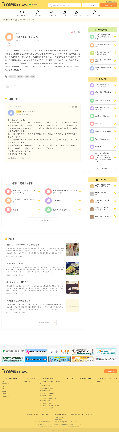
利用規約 (89, 415)
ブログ (64, 13)
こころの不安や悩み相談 (46, 408)
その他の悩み (5, 396)
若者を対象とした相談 (46, 396)
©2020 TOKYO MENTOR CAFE (59, 430)
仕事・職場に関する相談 (46, 388)
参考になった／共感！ (18, 158)
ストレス (12, 76)
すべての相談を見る (42, 220)
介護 (3, 386)
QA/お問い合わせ (32, 415)
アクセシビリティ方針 (76, 415)
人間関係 (4, 394)
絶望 (27, 76)
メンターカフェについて (95, 13)
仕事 (3, 381)
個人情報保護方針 (60, 415)
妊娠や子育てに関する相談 (47, 393)
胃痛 (32, 76)
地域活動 (4, 391)
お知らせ (99, 381)
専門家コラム (76, 13)
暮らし (3, 389)
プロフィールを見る (22, 114)
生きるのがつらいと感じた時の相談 (49, 406)
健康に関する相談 (45, 391)
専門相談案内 (51, 13)
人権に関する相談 (45, 386)
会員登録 (108, 5)
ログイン (90, 5)
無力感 (20, 76)
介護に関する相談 (45, 401)
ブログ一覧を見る (43, 322)
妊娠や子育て (5, 384)
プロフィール (9, 45)
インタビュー (26, 381)
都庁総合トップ (111, 1)
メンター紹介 (37, 13)
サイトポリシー (46, 415)
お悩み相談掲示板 (22, 13)
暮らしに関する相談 (45, 403)
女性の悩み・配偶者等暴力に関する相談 (50, 382)
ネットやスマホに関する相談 (48, 398)
